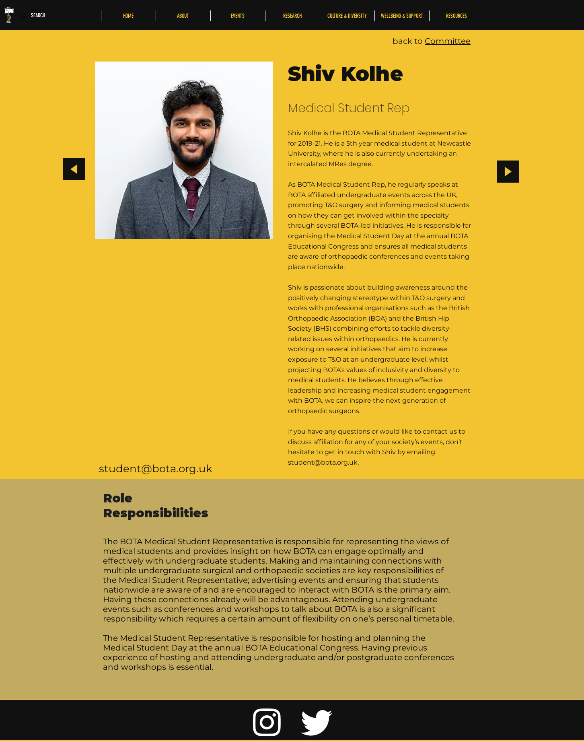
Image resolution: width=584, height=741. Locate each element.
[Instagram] (267, 721)
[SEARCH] (40, 15)
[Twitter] (316, 721)
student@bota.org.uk (155, 468)
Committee (448, 41)
